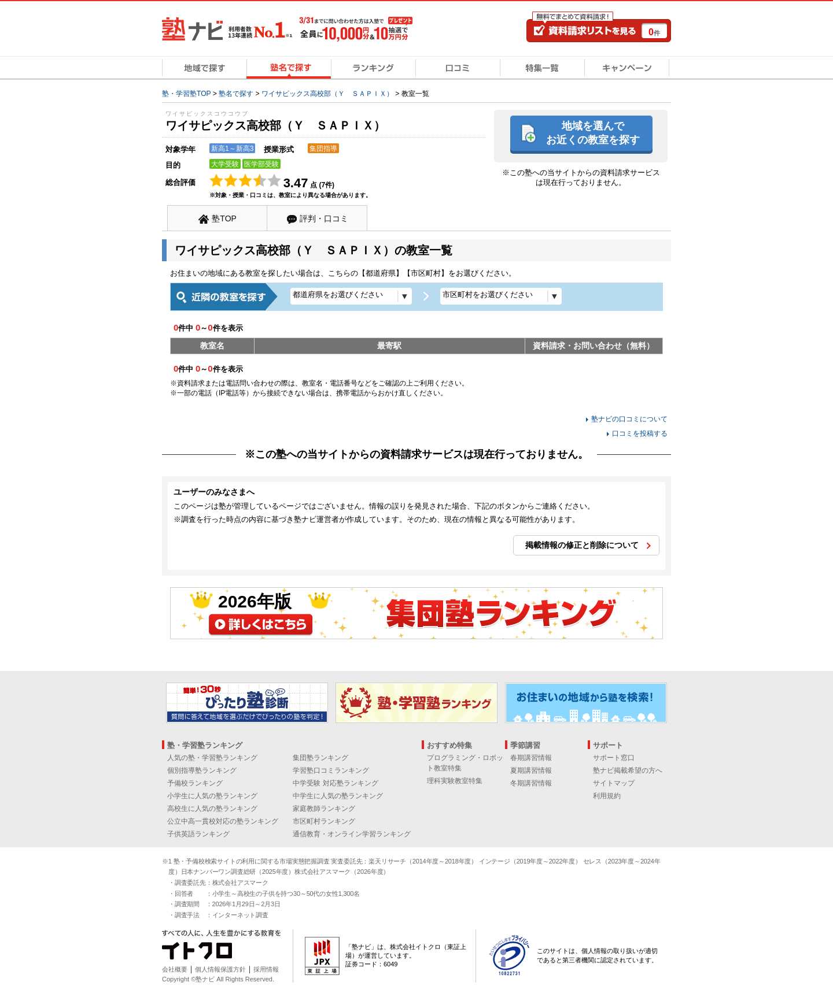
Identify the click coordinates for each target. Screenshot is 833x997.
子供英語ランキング (198, 834)
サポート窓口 (614, 758)
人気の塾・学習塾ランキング (212, 758)
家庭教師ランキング (324, 809)
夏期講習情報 (531, 770)
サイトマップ (614, 783)
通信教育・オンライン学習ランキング (352, 834)
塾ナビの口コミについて (629, 419)
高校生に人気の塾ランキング (212, 809)
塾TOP (224, 218)
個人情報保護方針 (220, 969)
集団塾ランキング (320, 758)
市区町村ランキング (324, 821)
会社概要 (174, 969)
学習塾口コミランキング (331, 770)
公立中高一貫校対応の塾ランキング (222, 821)
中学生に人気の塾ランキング (338, 796)
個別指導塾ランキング (202, 770)
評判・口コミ (324, 218)
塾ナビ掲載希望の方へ (627, 770)
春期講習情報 (531, 758)
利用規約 (607, 796)
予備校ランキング (195, 783)
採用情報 (266, 969)
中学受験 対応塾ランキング (335, 783)
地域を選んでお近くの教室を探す (593, 132)
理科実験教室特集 (454, 781)
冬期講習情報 (531, 783)
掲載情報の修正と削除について (582, 545)
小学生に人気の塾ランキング (212, 796)
